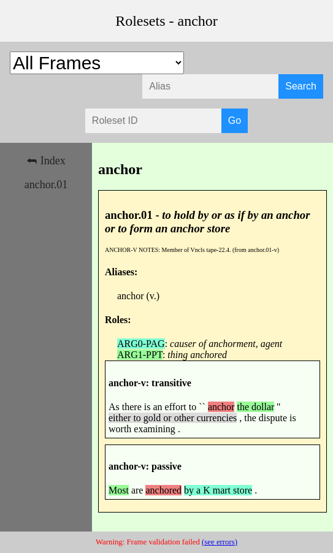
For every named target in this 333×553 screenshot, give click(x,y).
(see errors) (219, 542)
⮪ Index (45, 160)
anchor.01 (46, 184)
